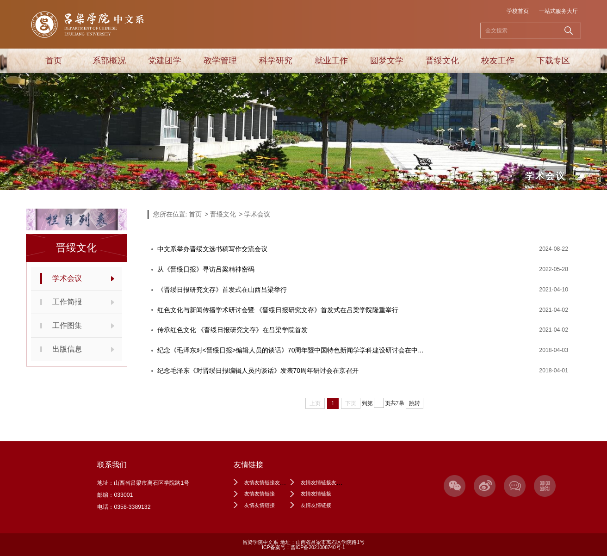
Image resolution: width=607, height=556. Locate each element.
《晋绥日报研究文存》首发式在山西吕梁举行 (222, 289)
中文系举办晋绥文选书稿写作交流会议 (212, 249)
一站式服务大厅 (558, 11)
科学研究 (275, 60)
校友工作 (497, 60)
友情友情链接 (259, 493)
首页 (53, 60)
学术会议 (67, 278)
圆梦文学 (386, 60)
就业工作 (331, 60)
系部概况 (109, 60)
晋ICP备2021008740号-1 (318, 547)
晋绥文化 (442, 60)
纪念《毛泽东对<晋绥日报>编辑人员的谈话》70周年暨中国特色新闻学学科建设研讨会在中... (290, 350)
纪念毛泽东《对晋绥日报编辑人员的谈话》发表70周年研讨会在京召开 (258, 370)
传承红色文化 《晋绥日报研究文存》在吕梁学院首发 (232, 330)
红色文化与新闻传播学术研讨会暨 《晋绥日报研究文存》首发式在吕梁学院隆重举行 (278, 310)
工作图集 (67, 325)
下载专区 (553, 60)
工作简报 (67, 302)
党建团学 (164, 60)
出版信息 (67, 349)
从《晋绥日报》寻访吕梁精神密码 (205, 269)
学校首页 (518, 11)
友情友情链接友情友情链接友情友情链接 (346, 482)
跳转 (414, 403)
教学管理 (220, 60)
